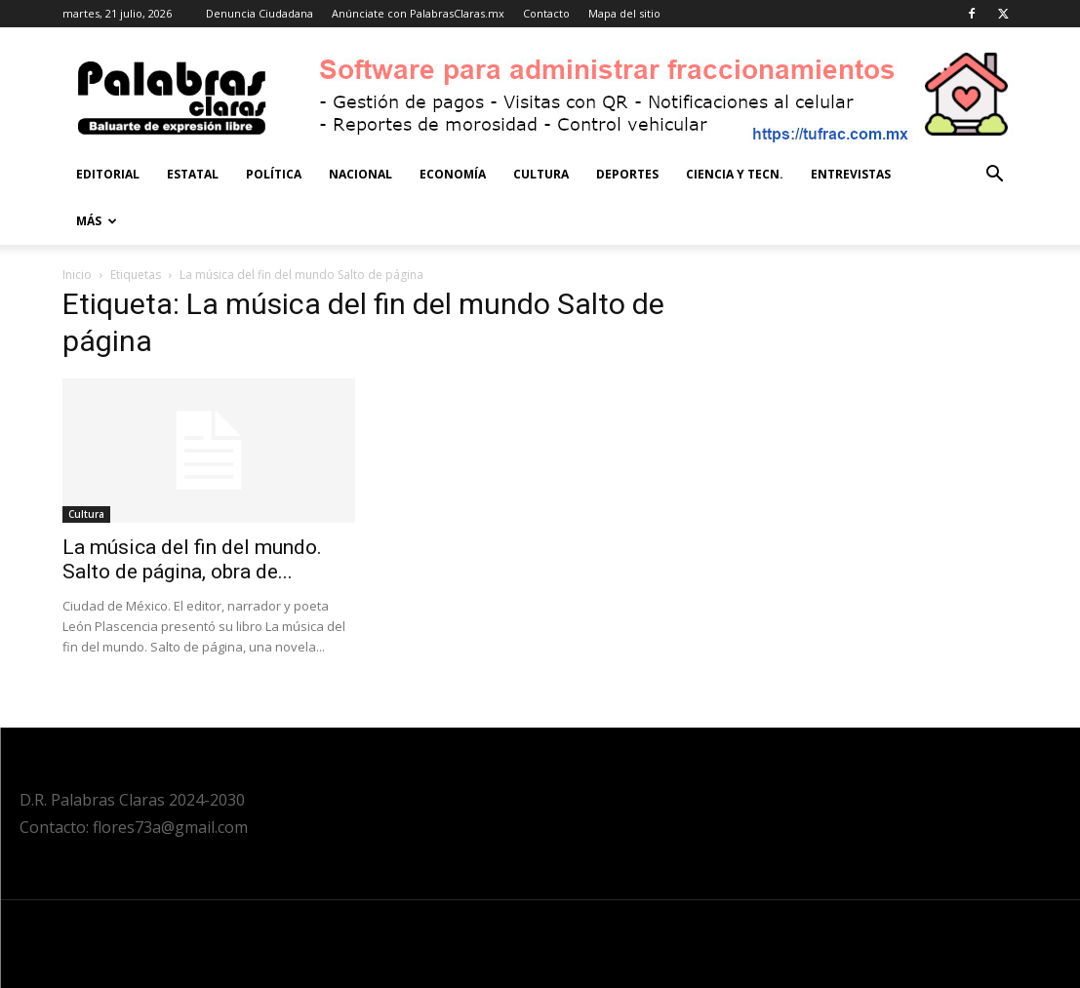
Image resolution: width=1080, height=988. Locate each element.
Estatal (193, 174)
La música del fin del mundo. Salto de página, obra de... (192, 559)
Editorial (108, 174)
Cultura (541, 174)
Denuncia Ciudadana (259, 13)
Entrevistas (851, 174)
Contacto (546, 13)
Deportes (627, 174)
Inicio (77, 274)
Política (273, 174)
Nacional (360, 174)
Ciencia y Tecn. (734, 174)
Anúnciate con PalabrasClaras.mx (418, 13)
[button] (995, 176)
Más (96, 221)
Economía (453, 174)
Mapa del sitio (624, 13)
